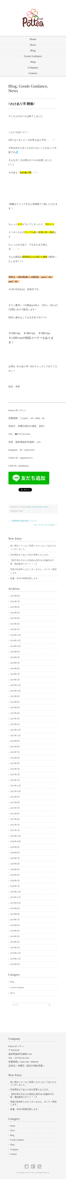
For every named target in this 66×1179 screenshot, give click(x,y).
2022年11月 (15, 735)
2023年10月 (15, 691)
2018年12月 (15, 953)
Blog (33, 50)
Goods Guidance (33, 56)
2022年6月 (15, 758)
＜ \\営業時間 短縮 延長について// (22, 521)
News (33, 45)
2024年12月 (15, 635)
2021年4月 (15, 819)
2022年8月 (15, 746)
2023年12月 (15, 685)
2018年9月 (15, 964)
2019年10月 (15, 903)
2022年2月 (15, 774)
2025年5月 (15, 612)
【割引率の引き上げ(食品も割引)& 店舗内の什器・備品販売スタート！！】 (32, 562)
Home (33, 39)
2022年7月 (15, 752)
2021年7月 (15, 808)
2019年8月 (15, 914)
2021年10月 (15, 791)
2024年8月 (15, 651)
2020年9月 (15, 847)
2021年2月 (15, 825)
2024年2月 (15, 674)
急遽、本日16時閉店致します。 (25, 578)
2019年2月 (15, 942)
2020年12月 (15, 836)
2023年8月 (15, 702)
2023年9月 (15, 696)
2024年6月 (15, 657)
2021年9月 (15, 797)
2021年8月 (15, 802)
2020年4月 (15, 875)
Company (33, 67)
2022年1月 (15, 780)
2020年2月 (15, 880)
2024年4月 (15, 668)
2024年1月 (15, 679)
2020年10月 (15, 841)
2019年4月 (15, 931)
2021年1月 (15, 830)
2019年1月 (15, 947)
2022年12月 (15, 730)
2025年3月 (15, 624)
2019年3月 (15, 936)
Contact (33, 73)
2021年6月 (15, 813)
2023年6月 (15, 707)
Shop (33, 62)
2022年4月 (15, 763)
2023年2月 (15, 724)
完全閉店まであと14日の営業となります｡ (29, 555)
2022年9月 (15, 741)
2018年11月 (15, 959)
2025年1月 (15, 629)
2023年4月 (15, 713)
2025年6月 (15, 607)
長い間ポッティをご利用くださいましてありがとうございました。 (33, 547)
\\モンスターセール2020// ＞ (46, 525)
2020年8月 (15, 852)
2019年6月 (15, 925)
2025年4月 (15, 618)
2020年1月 (15, 886)
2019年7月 (15, 919)
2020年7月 (15, 858)
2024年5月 (15, 663)
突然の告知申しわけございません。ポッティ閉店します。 (33, 571)
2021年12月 (15, 785)
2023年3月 (15, 718)
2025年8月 (15, 596)
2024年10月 (15, 646)
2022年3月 (15, 769)
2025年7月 (15, 601)
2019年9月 (15, 908)
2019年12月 (15, 892)
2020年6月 (15, 864)
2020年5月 (15, 869)
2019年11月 (15, 897)
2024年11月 (15, 640)
